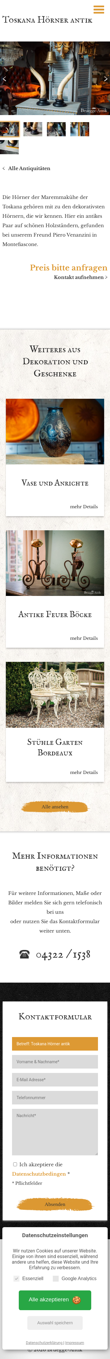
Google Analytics (75, 1278)
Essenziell (28, 1278)
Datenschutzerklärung (44, 1342)
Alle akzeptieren (55, 1300)
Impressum (74, 1342)
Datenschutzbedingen (39, 1174)
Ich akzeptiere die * (41, 1169)
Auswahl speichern (55, 1322)
